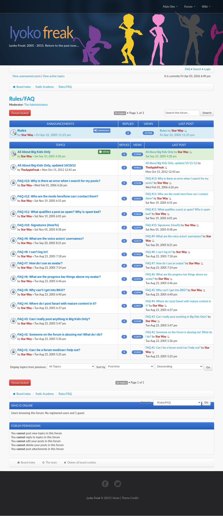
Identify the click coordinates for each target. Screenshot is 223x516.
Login (207, 69)
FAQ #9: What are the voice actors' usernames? (50, 238)
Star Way (27, 135)
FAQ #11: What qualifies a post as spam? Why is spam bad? (59, 211)
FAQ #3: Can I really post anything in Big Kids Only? (53, 319)
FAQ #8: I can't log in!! (32, 251)
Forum (189, 6)
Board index (21, 86)
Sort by (125, 367)
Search (197, 69)
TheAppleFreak (30, 169)
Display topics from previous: (52, 367)
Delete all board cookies (79, 462)
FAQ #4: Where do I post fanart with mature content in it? (56, 303)
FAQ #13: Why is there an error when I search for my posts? (58, 180)
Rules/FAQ (65, 86)
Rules (21, 130)
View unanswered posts (26, 76)
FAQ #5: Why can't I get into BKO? (41, 290)
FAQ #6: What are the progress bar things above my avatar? (59, 276)
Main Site (170, 6)
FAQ (187, 69)
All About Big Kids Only (34, 151)
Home (116, 498)
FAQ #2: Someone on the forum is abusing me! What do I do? (59, 334)
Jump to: (145, 402)
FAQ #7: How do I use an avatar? (40, 263)
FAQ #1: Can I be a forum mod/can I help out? (48, 349)
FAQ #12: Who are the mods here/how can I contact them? (57, 196)
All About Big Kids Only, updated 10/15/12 (46, 165)
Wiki (206, 6)
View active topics (54, 76)
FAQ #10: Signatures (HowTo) (38, 225)
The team (49, 462)
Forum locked (20, 113)
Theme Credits (130, 498)
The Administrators (36, 104)
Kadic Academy (44, 86)
